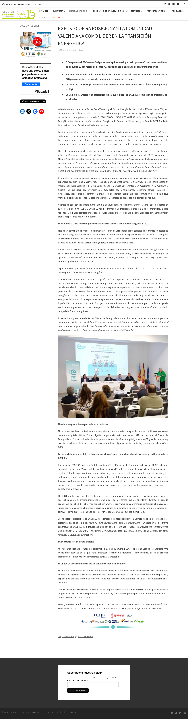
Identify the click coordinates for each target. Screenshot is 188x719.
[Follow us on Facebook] (174, 4)
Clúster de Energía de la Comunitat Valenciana (29, 712)
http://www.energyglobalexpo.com (75, 636)
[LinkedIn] (165, 4)
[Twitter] (169, 4)
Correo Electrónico (77, 681)
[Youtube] (178, 4)
